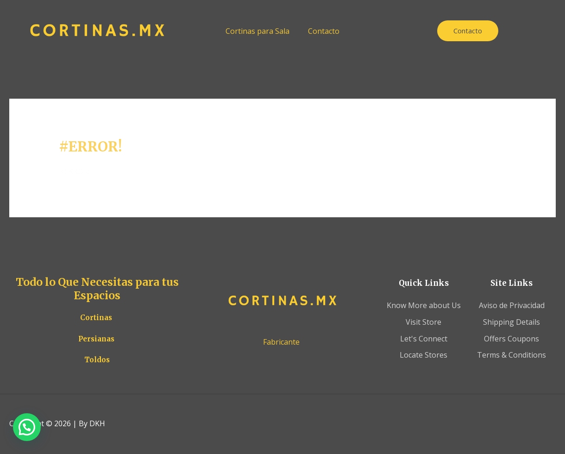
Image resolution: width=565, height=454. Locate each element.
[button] (27, 427)
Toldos (97, 359)
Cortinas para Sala (257, 31)
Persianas (96, 338)
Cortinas (96, 317)
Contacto (323, 31)
